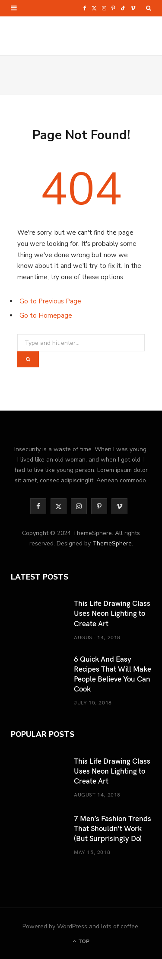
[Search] (148, 8)
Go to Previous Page (50, 301)
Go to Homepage (45, 315)
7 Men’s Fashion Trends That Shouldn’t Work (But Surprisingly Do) (112, 828)
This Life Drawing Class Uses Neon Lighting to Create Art (112, 613)
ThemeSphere (112, 543)
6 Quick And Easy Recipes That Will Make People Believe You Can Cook (112, 673)
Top (81, 941)
